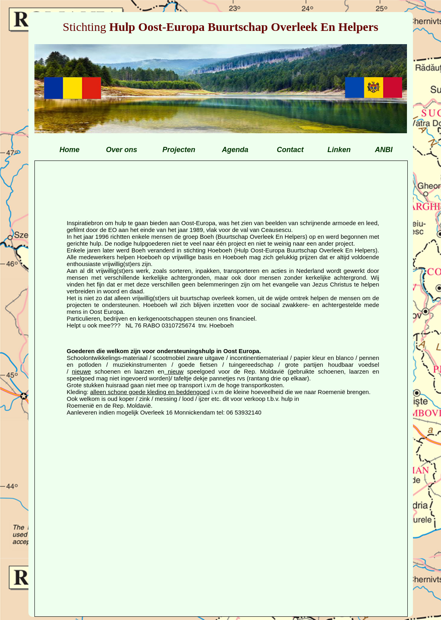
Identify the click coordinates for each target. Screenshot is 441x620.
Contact (290, 150)
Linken (338, 150)
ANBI (384, 150)
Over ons (121, 150)
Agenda (235, 150)
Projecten (178, 150)
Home (69, 150)
